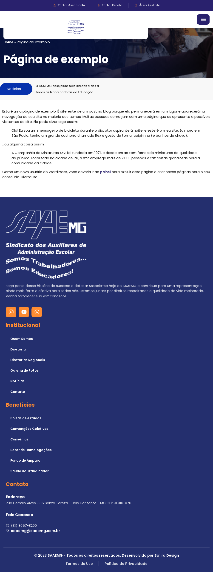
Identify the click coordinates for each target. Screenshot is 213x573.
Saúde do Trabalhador (29, 472)
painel (105, 173)
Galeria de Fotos (24, 371)
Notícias (17, 382)
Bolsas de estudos (25, 419)
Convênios (19, 440)
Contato (17, 392)
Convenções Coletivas (29, 430)
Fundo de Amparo (25, 461)
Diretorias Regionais (27, 361)
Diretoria (18, 350)
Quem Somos (21, 339)
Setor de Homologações (31, 451)
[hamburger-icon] (203, 19)
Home (8, 42)
